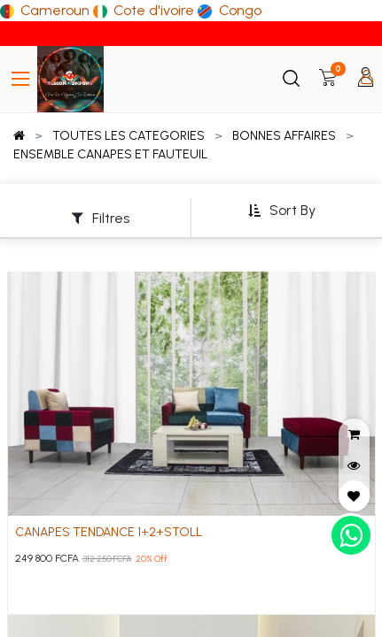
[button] (281, 211)
